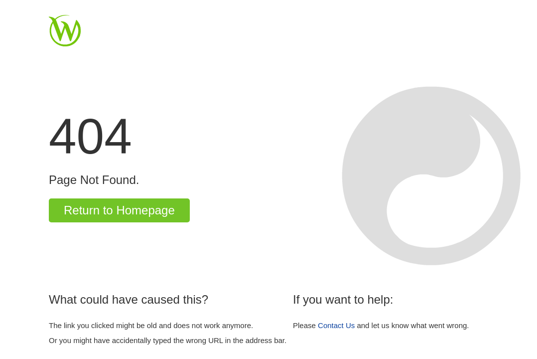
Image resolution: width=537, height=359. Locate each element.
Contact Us (336, 325)
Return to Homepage (119, 210)
